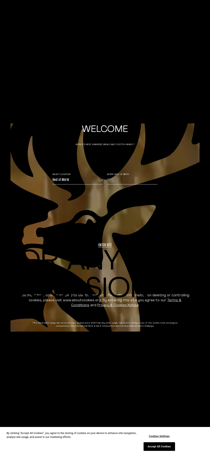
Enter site (105, 245)
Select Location (61, 174)
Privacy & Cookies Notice (118, 305)
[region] (105, 441)
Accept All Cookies (159, 446)
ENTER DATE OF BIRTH (118, 174)
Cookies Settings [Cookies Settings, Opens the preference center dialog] (159, 436)
